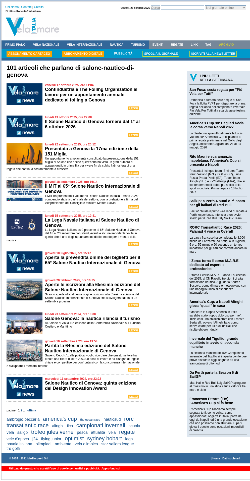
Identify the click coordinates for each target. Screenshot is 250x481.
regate (127, 432)
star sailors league (117, 444)
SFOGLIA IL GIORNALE (161, 54)
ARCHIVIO (226, 44)
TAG (208, 44)
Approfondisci (110, 468)
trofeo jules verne (52, 432)
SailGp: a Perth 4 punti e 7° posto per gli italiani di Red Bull (217, 203)
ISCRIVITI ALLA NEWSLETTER (213, 54)
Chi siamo (12, 7)
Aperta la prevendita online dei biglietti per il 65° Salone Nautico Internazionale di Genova (92, 260)
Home (216, 458)
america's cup (60, 419)
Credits (38, 7)
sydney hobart (104, 438)
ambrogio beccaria (23, 419)
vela (112, 432)
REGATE (177, 44)
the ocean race (90, 419)
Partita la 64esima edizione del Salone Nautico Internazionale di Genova (85, 348)
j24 (35, 439)
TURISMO (138, 44)
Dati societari (231, 458)
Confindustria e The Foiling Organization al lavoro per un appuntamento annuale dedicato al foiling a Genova (91, 94)
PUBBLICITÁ (123, 53)
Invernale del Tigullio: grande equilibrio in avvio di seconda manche (214, 343)
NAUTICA (116, 44)
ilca (70, 426)
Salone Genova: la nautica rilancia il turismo (92, 318)
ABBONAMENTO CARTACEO (29, 54)
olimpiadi (44, 444)
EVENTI (158, 44)
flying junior (51, 439)
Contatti (26, 7)
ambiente (63, 444)
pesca (82, 432)
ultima (31, 410)
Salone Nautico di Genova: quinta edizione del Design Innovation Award (90, 386)
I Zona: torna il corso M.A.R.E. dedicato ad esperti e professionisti (214, 265)
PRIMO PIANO (15, 44)
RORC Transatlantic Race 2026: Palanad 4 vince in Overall (215, 229)
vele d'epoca (18, 439)
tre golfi (13, 448)
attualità (98, 432)
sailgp (22, 432)
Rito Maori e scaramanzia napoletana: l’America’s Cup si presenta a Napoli (214, 160)
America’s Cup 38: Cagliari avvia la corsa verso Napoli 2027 (216, 125)
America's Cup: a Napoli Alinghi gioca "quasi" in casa (215, 304)
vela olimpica (86, 444)
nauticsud (112, 419)
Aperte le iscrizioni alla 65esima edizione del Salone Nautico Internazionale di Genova (92, 287)
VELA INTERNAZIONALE (85, 44)
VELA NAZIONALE (46, 44)
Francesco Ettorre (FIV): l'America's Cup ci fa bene (211, 401)
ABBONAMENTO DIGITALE (83, 54)
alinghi (58, 426)
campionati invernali (100, 425)
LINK (194, 44)
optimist (74, 438)
